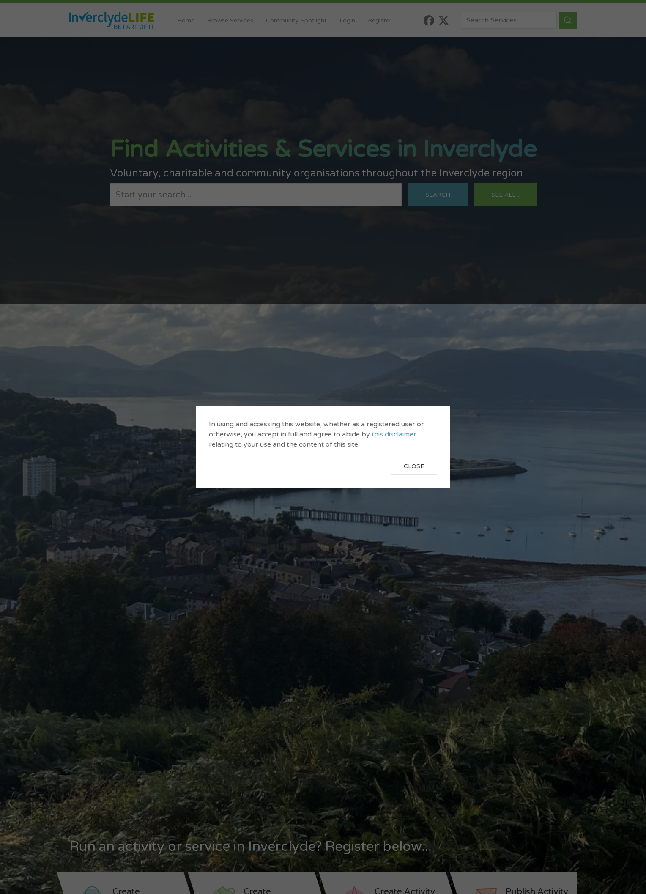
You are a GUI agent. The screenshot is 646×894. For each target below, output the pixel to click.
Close (414, 466)
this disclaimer (394, 434)
